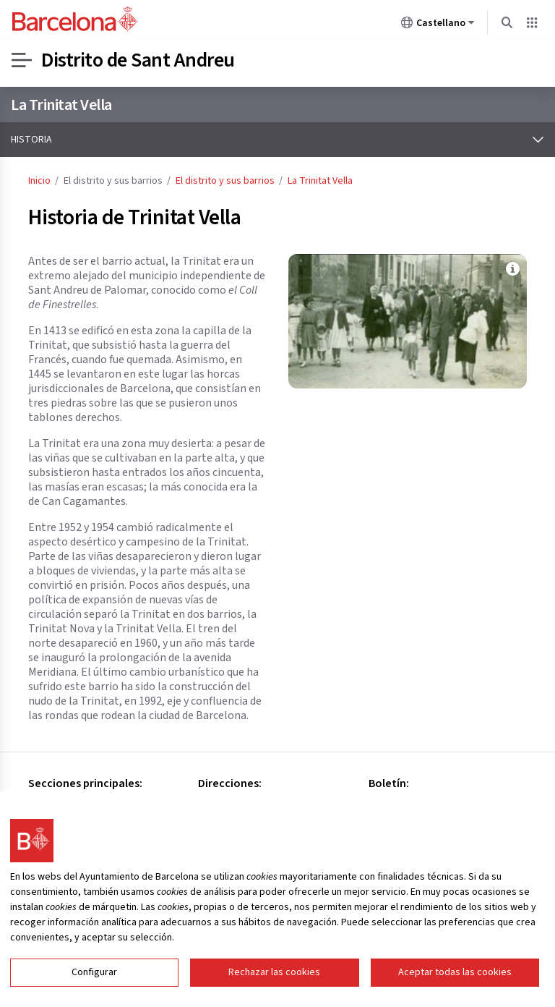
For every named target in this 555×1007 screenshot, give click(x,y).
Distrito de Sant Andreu (138, 60)
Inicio (39, 181)
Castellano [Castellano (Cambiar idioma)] (438, 25)
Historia (31, 139)
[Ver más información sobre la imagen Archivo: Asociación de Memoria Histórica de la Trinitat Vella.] (512, 268)
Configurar (94, 981)
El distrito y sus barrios (225, 181)
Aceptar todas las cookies (455, 981)
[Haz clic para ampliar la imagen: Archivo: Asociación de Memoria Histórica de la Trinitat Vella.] (407, 321)
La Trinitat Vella (61, 104)
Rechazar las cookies (274, 981)
